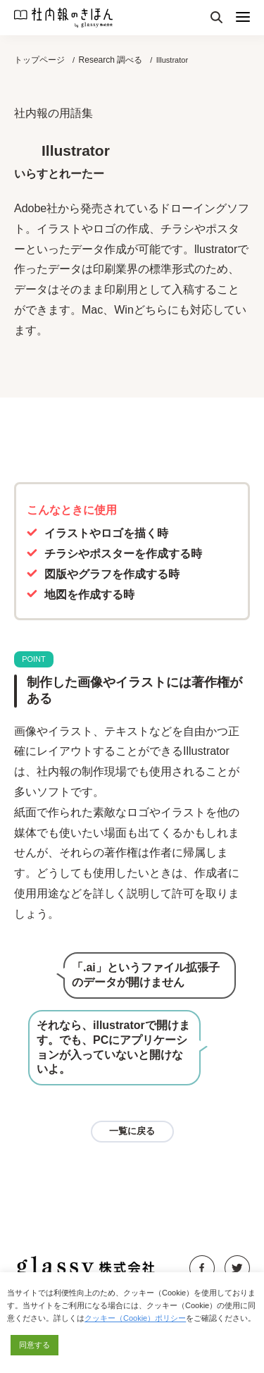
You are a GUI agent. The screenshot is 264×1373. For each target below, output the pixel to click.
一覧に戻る (132, 1131)
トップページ (39, 60)
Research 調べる (111, 60)
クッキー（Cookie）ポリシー (135, 1318)
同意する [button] (34, 1345)
